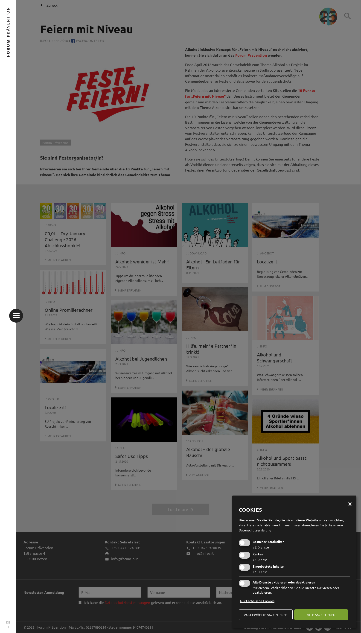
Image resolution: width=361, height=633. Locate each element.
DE (8, 622)
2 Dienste (261, 547)
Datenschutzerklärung (255, 530)
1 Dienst (260, 559)
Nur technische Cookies (257, 601)
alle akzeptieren (321, 615)
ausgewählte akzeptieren (266, 615)
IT (8, 627)
